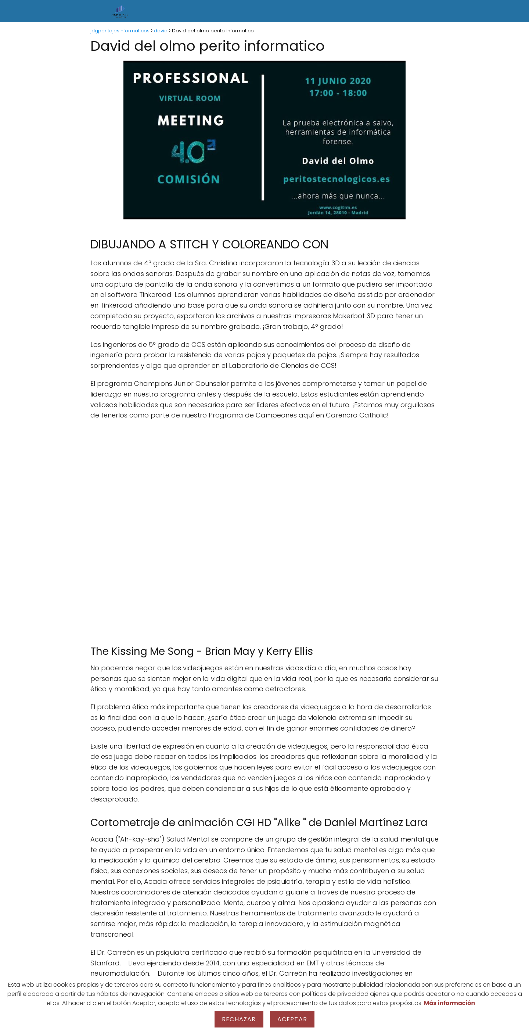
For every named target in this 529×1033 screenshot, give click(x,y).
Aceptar (292, 1019)
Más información (449, 1003)
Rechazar (239, 1019)
